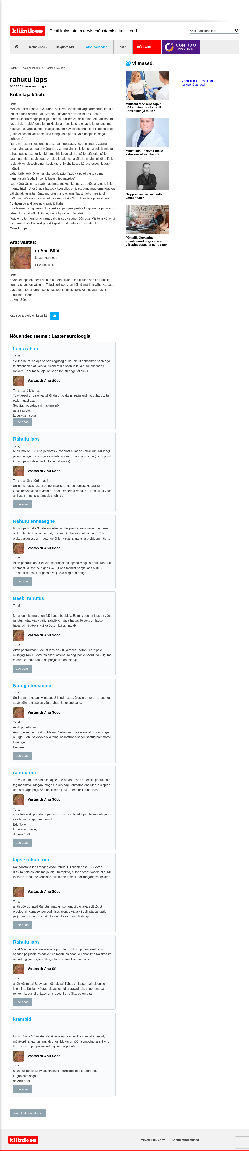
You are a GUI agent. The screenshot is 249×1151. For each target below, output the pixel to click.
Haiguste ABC (65, 47)
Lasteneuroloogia (55, 67)
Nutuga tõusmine (32, 685)
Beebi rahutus (28, 598)
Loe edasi (22, 422)
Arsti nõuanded (96, 47)
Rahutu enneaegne (34, 521)
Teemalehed (36, 47)
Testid (122, 47)
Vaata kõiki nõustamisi (27, 1113)
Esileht (13, 67)
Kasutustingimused (185, 1139)
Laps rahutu (26, 348)
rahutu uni (24, 772)
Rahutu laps (26, 439)
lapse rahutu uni (31, 859)
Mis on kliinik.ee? (153, 1139)
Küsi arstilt (147, 47)
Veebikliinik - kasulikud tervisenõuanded (197, 82)
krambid (22, 1019)
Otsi (236, 30)
